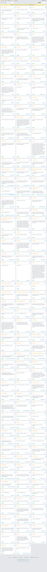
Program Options (35, 389)
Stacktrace (19, 454)
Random (34, 410)
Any (2, 15)
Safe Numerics (5, 438)
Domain (14, 116)
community (9, 0)
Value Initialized (5, 535)
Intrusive (19, 237)
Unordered (4, 525)
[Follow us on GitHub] (36, 567)
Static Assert (4, 464)
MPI (33, 316)
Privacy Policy (15, 567)
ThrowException (5, 490)
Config (33, 67)
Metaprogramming (12, 188)
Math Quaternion (35, 289)
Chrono (33, 47)
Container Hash (20, 77)
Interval (3, 237)
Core (3, 98)
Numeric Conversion (36, 340)
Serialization (34, 438)
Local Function (35, 258)
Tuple (33, 498)
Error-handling (13, 31)
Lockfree (3, 268)
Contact (10, 567)
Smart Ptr (19, 446)
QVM (18, 410)
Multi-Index (34, 326)
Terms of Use (21, 567)
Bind (33, 34)
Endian (3, 133)
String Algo (4, 473)
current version (31, 4)
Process (18, 389)
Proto (33, 400)
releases (16, 0)
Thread (33, 480)
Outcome (3, 359)
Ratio (18, 421)
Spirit (3, 454)
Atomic (33, 26)
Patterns (44, 64)
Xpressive (4, 555)
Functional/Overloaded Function (37, 173)
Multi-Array (19, 326)
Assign (18, 26)
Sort (33, 446)
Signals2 (3, 446)
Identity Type (35, 213)
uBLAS (18, 515)
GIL (2, 192)
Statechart (34, 454)
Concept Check (20, 67)
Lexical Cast (4, 258)
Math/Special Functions (6, 297)
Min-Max (34, 307)
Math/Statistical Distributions (23, 297)
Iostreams (4, 245)
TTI (17, 498)
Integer (18, 222)
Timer (18, 490)
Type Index (19, 507)
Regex (18, 429)
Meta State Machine (21, 307)
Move (3, 316)
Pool (18, 377)
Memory (44, 12)
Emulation (28, 140)
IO (29, 31)
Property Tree (19, 400)
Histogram (34, 201)
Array (18, 15)
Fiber (33, 133)
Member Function (36, 297)
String (44, 95)
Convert (33, 85)
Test (18, 480)
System (44, 82)
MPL (2, 326)
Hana (3, 201)
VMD (3, 543)
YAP (17, 555)
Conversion (19, 85)
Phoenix (3, 368)
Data (29, 44)
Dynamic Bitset (20, 119)
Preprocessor (4, 389)
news (4, 0)
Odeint (3, 349)
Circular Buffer (5, 59)
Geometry (34, 181)
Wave (18, 543)
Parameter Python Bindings (38, 359)
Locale (18, 258)
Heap (18, 201)
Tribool (3, 498)
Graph (18, 192)
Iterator (18, 245)
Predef (33, 377)
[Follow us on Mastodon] (33, 567)
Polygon (3, 377)
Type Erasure (4, 507)
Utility (18, 525)
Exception (19, 133)
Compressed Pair (35, 59)
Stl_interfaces (35, 464)
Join (45, 0)
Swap (33, 473)
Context (33, 77)
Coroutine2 (34, 98)
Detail (33, 107)
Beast (3, 34)
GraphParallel (35, 192)
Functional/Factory (5, 172)
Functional (34, 163)
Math (14, 12)
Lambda (34, 245)
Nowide (18, 340)
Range (3, 421)
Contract (3, 85)
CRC (2, 107)
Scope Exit (19, 438)
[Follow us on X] (30, 567)
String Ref (19, 473)
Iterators (13, 198)
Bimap (18, 34)
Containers (27, 44)
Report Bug (26, 567)
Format (3, 163)
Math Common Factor (6, 289)
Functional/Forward (21, 172)
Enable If (34, 119)
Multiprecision (4, 340)
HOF (2, 213)
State (29, 313)
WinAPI (33, 543)
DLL (2, 119)
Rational (34, 421)
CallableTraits (4, 47)
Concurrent (43, 31)
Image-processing (12, 198)
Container (4, 77)
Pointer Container (20, 368)
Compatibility (19, 59)
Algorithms (28, 12)
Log (17, 268)
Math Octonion (20, 289)
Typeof (33, 507)
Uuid (33, 525)
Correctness (9, 31)
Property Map (4, 400)
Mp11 (18, 316)
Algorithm (19, 7)
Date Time (19, 107)
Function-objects (43, 44)
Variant (18, 535)
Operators (19, 349)
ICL (17, 213)
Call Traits (19, 47)
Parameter (19, 359)
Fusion (18, 181)
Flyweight (19, 143)
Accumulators (4, 7)
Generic (44, 130)
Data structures (28, 130)
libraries (13, 0)
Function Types (5, 181)
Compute (3, 67)
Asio (33, 15)
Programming (28, 169)
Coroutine (19, 98)
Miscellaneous (28, 95)
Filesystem (4, 143)
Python (3, 410)
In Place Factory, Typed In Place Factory (7, 223)
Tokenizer (34, 490)
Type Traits (4, 515)
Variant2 (34, 535)
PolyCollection (35, 368)
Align (33, 7)
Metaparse (4, 307)
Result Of (34, 429)
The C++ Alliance (28, 569)
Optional (34, 349)
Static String (19, 464)
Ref (2, 429)
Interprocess (34, 222)
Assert (3, 26)
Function (18, 163)
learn (6, 0)
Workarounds (28, 64)
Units (33, 515)
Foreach (33, 143)
